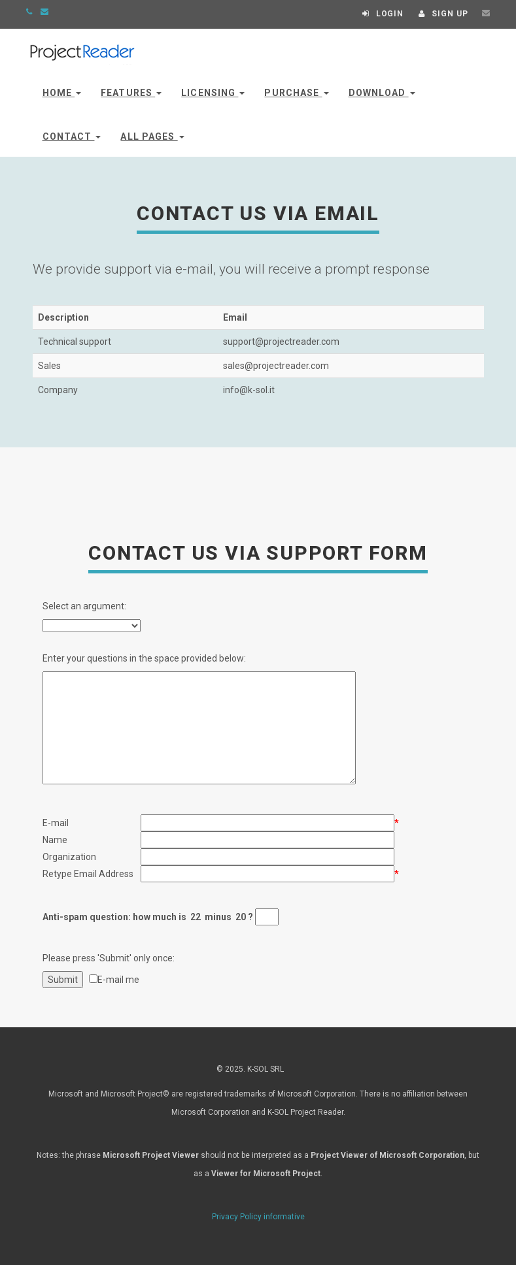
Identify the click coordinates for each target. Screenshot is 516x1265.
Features (131, 93)
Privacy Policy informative (258, 1216)
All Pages (152, 136)
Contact (72, 136)
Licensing (213, 93)
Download (382, 93)
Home (62, 93)
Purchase (296, 93)
